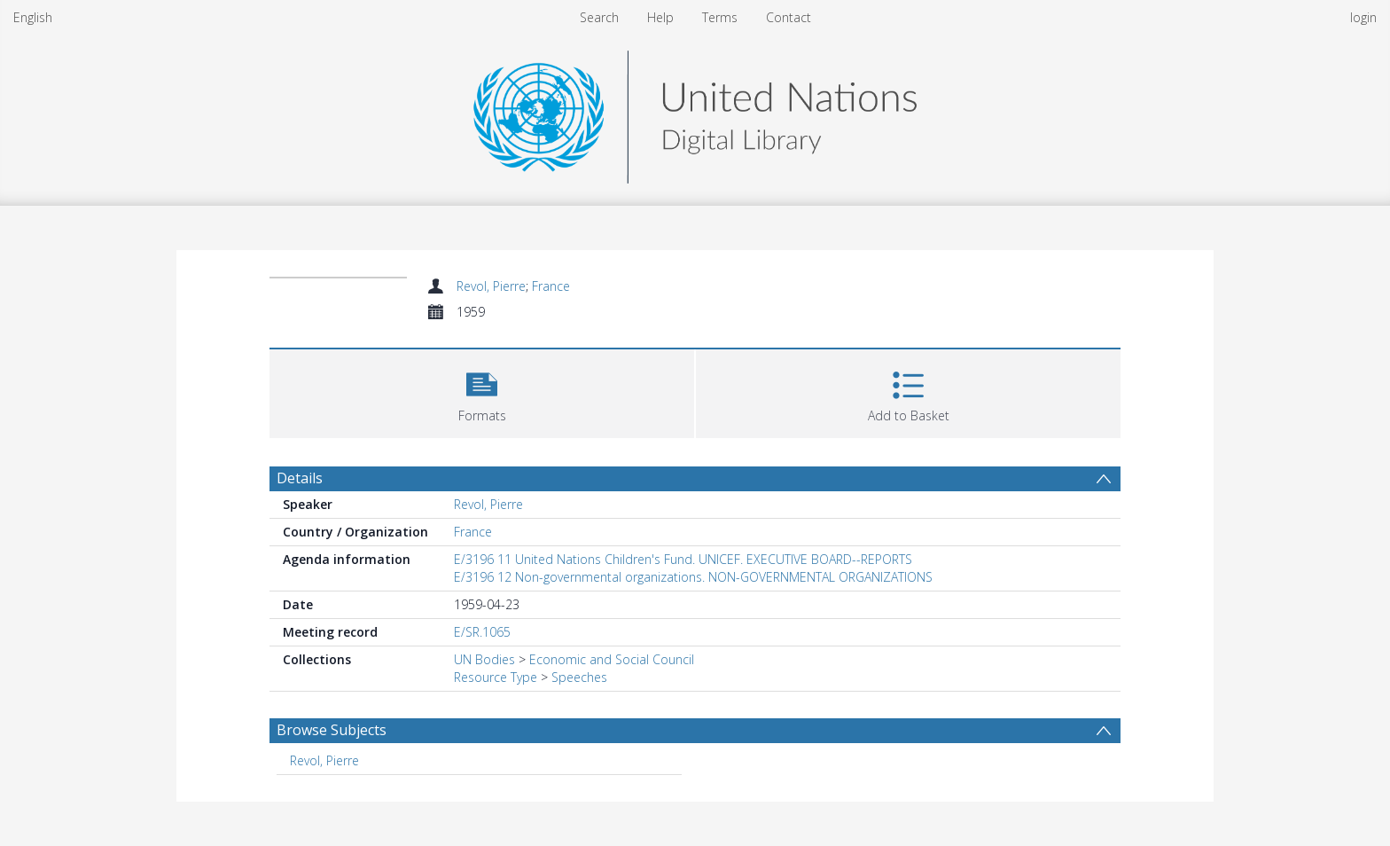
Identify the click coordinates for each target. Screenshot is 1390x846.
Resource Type (495, 677)
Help (660, 17)
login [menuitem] (1363, 17)
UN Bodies (484, 659)
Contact (788, 17)
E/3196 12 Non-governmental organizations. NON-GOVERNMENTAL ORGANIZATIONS (693, 576)
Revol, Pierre (491, 286)
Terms (720, 17)
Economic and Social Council (611, 659)
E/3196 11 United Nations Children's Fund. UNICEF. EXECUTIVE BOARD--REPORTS (683, 559)
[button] (481, 391)
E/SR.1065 (482, 631)
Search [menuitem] (599, 17)
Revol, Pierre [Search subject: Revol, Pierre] (324, 760)
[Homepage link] (695, 112)
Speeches (579, 677)
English (32, 17)
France (551, 286)
